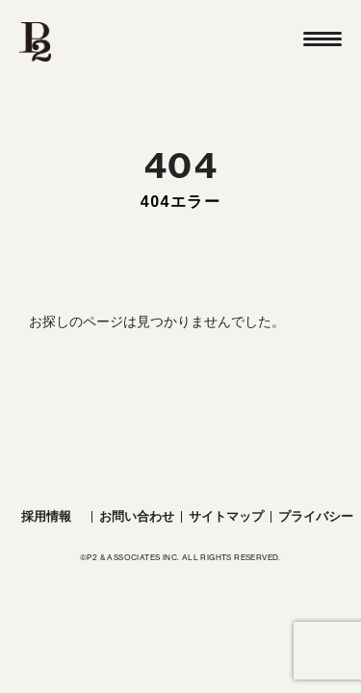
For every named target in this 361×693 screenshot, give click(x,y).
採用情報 (46, 516)
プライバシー (315, 516)
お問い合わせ (136, 516)
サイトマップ (226, 516)
